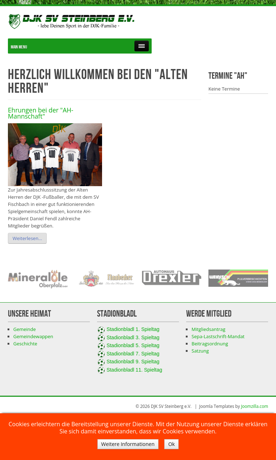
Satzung (200, 351)
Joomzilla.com (254, 406)
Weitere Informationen (128, 444)
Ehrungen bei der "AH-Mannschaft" (40, 113)
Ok (171, 444)
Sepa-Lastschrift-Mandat (218, 336)
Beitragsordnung (210, 343)
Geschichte (25, 343)
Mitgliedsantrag (208, 329)
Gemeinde (24, 329)
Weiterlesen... (27, 238)
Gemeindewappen (33, 336)
